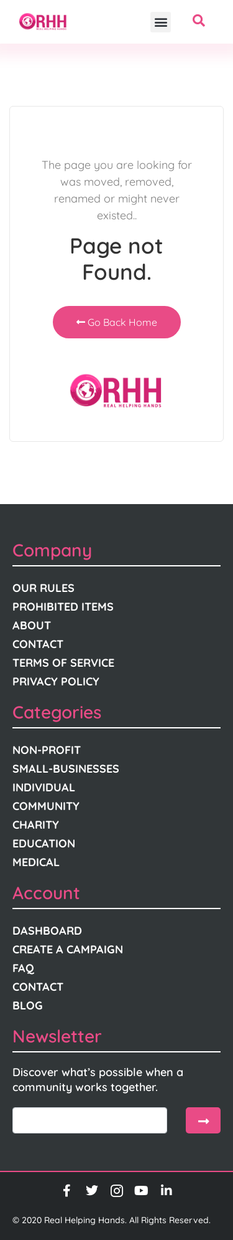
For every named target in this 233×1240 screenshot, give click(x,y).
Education (43, 843)
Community (46, 806)
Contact (37, 644)
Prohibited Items (63, 606)
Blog (27, 1005)
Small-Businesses (65, 768)
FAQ (23, 968)
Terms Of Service (63, 663)
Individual (43, 787)
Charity (35, 825)
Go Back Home (116, 322)
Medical (36, 862)
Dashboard (47, 930)
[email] (89, 1120)
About (31, 625)
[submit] (203, 1120)
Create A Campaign (67, 949)
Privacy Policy (55, 681)
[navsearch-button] (198, 21)
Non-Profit (46, 750)
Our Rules (43, 588)
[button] (160, 22)
